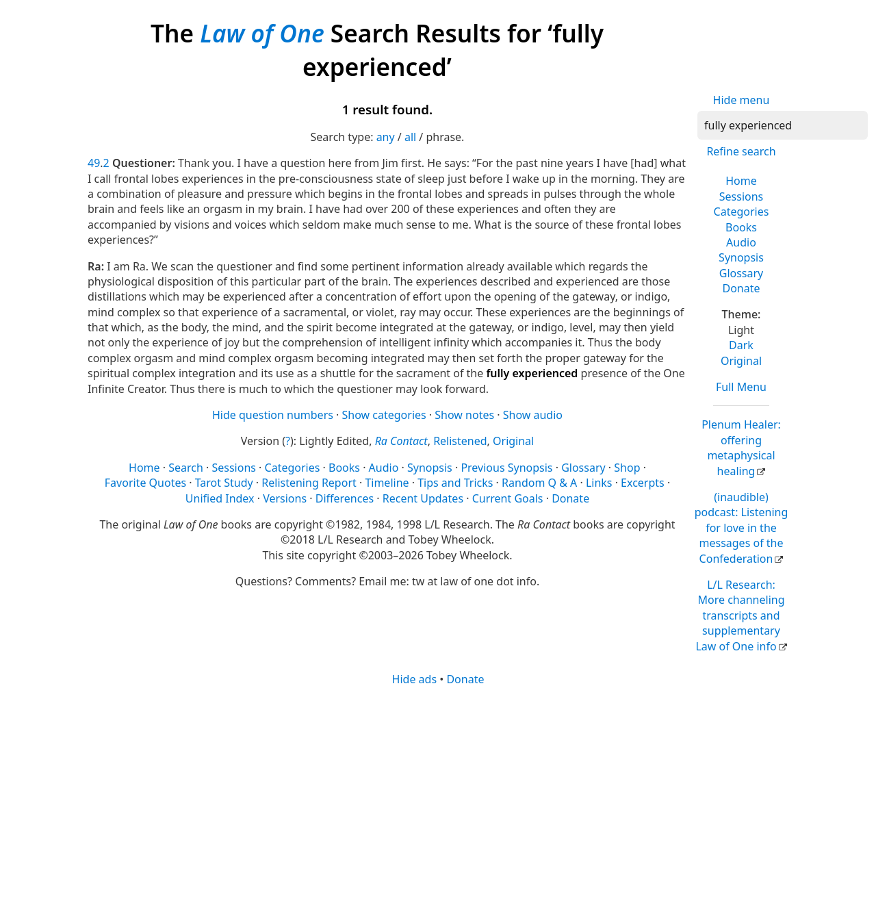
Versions (285, 498)
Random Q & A (539, 482)
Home (741, 180)
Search (185, 467)
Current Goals (507, 498)
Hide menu (741, 99)
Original (741, 360)
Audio (741, 242)
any (385, 136)
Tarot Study (224, 482)
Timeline (387, 482)
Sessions (741, 196)
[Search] (782, 125)
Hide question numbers (272, 414)
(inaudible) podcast (741, 527)
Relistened (460, 440)
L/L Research (739, 615)
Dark (741, 345)
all (410, 136)
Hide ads (414, 679)
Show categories (384, 414)
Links (599, 482)
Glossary (741, 273)
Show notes (464, 414)
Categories (741, 211)
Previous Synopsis (506, 467)
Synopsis (741, 257)
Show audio (533, 414)
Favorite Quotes (145, 482)
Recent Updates (423, 498)
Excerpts (643, 482)
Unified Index (220, 498)
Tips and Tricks (455, 482)
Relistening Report (308, 482)
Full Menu (741, 386)
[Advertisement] (438, 793)
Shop (627, 467)
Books (741, 227)
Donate (741, 288)
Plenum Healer (741, 447)
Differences (344, 498)
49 (94, 162)
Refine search (740, 151)
